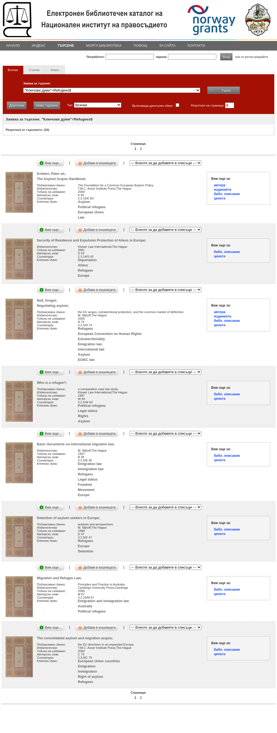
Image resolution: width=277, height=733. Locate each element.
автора (219, 185)
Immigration (87, 671)
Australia (85, 606)
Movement (86, 490)
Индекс (39, 46)
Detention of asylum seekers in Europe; (69, 518)
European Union (91, 212)
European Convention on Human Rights (110, 334)
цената (219, 198)
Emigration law (90, 344)
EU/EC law (86, 360)
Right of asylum (90, 677)
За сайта (167, 46)
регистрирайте (256, 56)
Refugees (85, 270)
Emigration (86, 666)
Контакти (196, 46)
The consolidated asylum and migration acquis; (76, 638)
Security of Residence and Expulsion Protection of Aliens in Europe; (92, 240)
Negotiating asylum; (54, 306)
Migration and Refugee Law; (60, 578)
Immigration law (91, 469)
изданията (222, 190)
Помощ (140, 46)
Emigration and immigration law (103, 601)
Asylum (84, 202)
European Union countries (99, 661)
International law (91, 349)
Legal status (88, 411)
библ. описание (227, 194)
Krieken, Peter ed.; (52, 174)
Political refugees (92, 207)
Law (81, 217)
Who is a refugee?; (53, 383)
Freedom (85, 485)
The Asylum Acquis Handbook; (62, 179)
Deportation (87, 260)
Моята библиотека (104, 46)
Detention (85, 551)
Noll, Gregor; (48, 300)
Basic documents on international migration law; (76, 444)
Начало (13, 46)
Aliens (83, 265)
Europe (83, 276)
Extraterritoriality (91, 339)
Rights (83, 416)
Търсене (66, 46)
